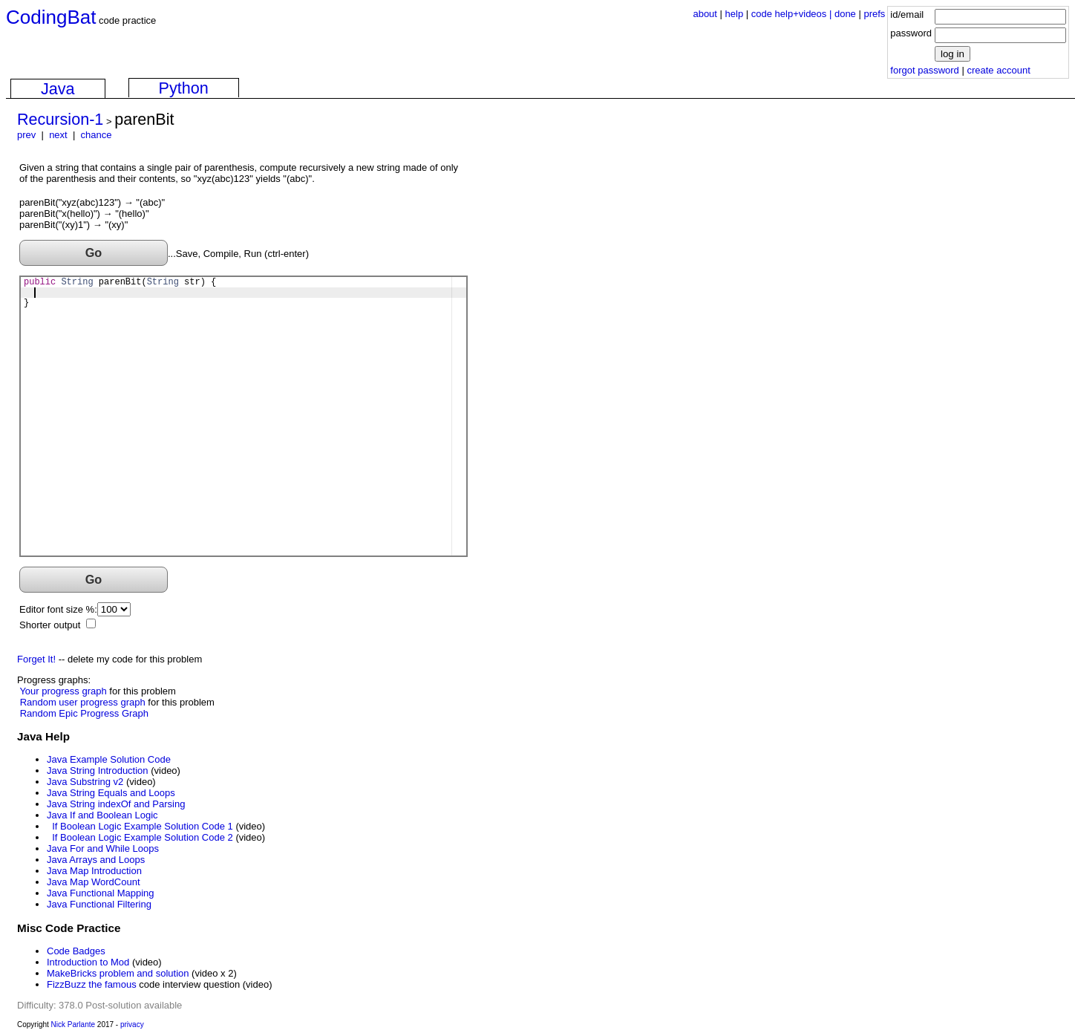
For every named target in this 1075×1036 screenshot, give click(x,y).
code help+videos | (792, 13)
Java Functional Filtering (99, 904)
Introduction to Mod (88, 962)
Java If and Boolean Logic (102, 815)
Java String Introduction (97, 770)
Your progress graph (62, 691)
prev (26, 134)
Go (93, 252)
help (734, 13)
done (845, 13)
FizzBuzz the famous (92, 984)
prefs (874, 13)
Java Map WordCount (93, 881)
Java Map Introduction (94, 870)
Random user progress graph (83, 702)
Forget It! (36, 659)
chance (96, 134)
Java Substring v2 (85, 781)
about (705, 13)
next (58, 134)
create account (998, 70)
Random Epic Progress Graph (84, 713)
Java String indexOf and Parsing (116, 803)
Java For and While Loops (103, 848)
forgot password (924, 70)
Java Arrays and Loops (96, 859)
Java (58, 88)
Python (184, 88)
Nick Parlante (73, 1024)
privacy (132, 1024)
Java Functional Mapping (100, 893)
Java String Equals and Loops (111, 792)
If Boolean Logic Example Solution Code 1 (142, 826)
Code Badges (76, 951)
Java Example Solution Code (109, 759)
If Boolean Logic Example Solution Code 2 (142, 837)
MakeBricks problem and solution (118, 973)
